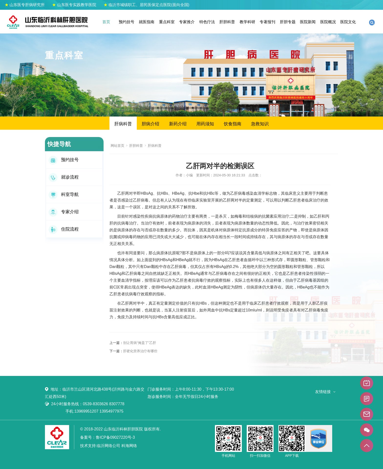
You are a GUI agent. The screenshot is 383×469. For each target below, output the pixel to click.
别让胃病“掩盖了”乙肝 (139, 343)
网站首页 (117, 146)
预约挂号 (126, 22)
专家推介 (187, 22)
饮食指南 (232, 123)
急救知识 (260, 123)
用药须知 (205, 123)
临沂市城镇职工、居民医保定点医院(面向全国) (146, 5)
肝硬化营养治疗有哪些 (140, 351)
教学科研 (247, 22)
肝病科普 (123, 123)
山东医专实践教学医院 (74, 5)
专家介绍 (64, 211)
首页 (106, 22)
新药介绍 (178, 123)
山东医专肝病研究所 (25, 5)
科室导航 (64, 194)
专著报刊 (267, 22)
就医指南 (146, 22)
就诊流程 (64, 177)
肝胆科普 (227, 22)
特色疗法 (207, 22)
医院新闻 (308, 22)
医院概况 (328, 22)
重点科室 (167, 22)
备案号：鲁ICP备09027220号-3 (107, 437)
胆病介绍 (150, 123)
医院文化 (348, 22)
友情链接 (323, 392)
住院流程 (64, 229)
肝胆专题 (288, 22)
